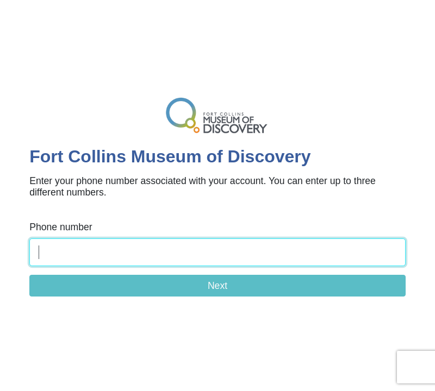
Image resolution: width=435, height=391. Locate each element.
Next (217, 285)
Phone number (60, 227)
